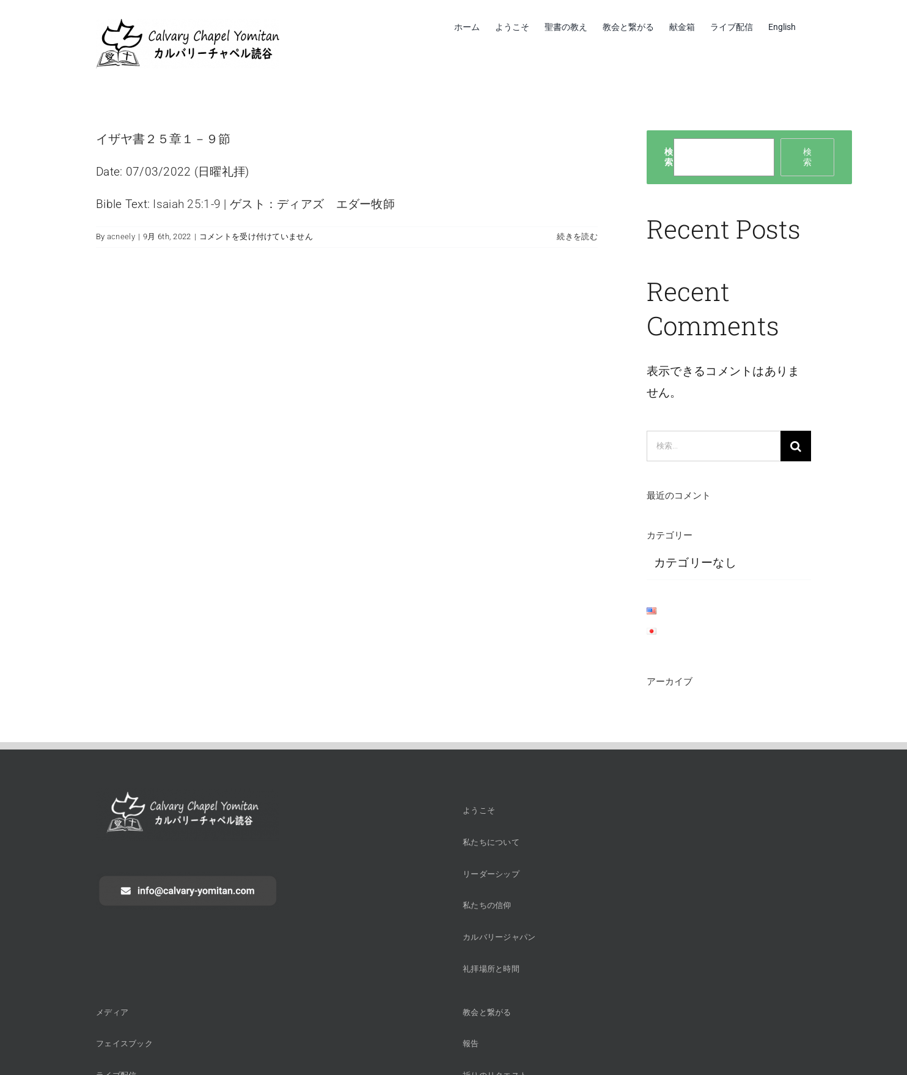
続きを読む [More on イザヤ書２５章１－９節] (577, 236)
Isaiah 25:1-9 (187, 204)
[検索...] (713, 446)
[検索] (795, 446)
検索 (669, 157)
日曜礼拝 (221, 172)
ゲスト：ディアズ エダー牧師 (312, 204)
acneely (121, 236)
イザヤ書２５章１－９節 (163, 138)
